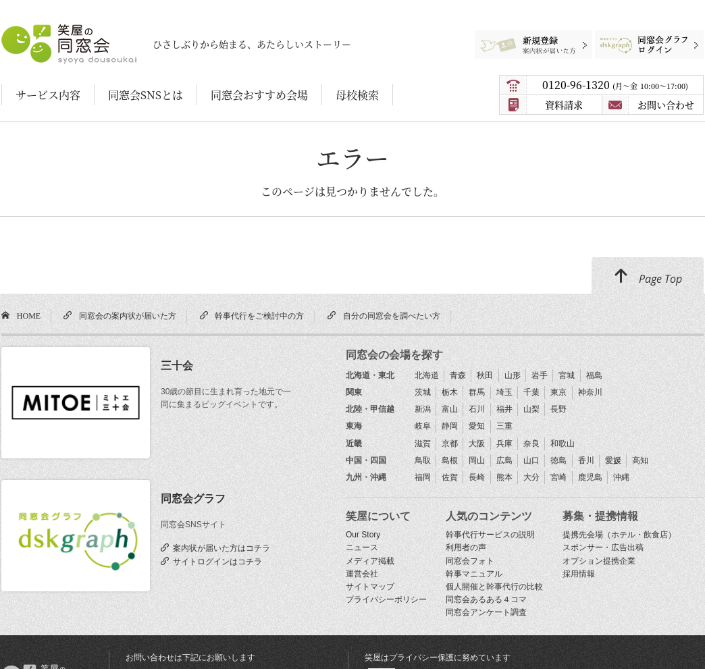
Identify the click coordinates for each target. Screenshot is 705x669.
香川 (586, 460)
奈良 (531, 443)
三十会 (177, 365)
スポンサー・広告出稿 (603, 547)
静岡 (450, 426)
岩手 (539, 375)
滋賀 (423, 443)
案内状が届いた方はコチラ (219, 547)
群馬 (477, 392)
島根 (450, 460)
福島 (594, 375)
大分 (531, 477)
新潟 (423, 409)
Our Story (363, 534)
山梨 (531, 409)
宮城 (566, 375)
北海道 (427, 375)
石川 (477, 409)
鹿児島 (590, 477)
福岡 (423, 477)
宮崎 (558, 477)
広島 (504, 460)
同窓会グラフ (193, 498)
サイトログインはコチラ (215, 561)
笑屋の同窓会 (27, 31)
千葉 (531, 392)
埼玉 (504, 392)
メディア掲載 (370, 561)
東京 (558, 392)
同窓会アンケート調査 (486, 612)
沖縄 (621, 477)
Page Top (647, 276)
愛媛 (613, 460)
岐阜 (423, 426)
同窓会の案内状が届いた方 (125, 315)
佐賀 (450, 477)
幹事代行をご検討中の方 (257, 315)
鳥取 (423, 460)
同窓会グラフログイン (639, 37)
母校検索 (357, 95)
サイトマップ (370, 586)
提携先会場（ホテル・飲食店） (619, 534)
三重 (504, 426)
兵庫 (504, 443)
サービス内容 (48, 95)
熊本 (504, 477)
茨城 (423, 392)
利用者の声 (466, 547)
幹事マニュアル (474, 574)
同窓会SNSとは (145, 95)
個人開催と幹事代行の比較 (494, 586)
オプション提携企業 (599, 561)
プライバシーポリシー (386, 599)
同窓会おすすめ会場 (259, 95)
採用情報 (579, 574)
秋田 (485, 375)
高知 (640, 460)
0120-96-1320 (615, 84)
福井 (504, 409)
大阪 (477, 443)
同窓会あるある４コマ (486, 599)
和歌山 (562, 443)
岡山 (477, 460)
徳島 (558, 460)
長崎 (477, 477)
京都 (450, 443)
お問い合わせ (665, 104)
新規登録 (527, 37)
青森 (458, 375)
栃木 (450, 392)
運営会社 (362, 574)
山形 (512, 375)
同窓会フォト (470, 561)
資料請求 (564, 104)
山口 (531, 460)
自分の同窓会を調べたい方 (389, 315)
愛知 (477, 426)
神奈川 (590, 392)
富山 (450, 409)
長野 (558, 409)
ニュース (362, 547)
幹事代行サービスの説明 (490, 534)
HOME (27, 315)
